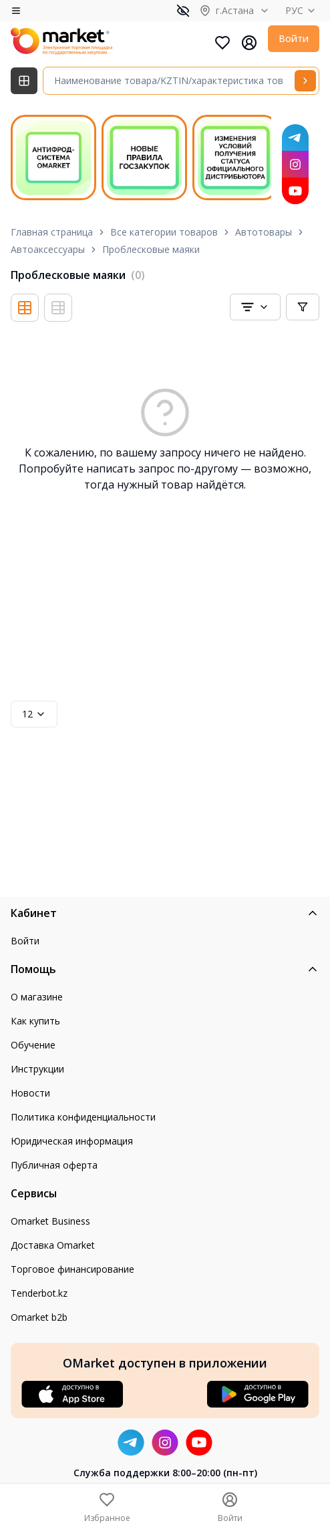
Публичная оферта (54, 1165)
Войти (294, 38)
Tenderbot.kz (39, 1293)
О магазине (37, 996)
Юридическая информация (72, 1141)
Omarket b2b (39, 1317)
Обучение (33, 1044)
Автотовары (263, 232)
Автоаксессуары (48, 249)
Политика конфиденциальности (83, 1117)
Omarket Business (50, 1221)
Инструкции (37, 1068)
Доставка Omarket (53, 1245)
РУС (302, 10)
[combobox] (255, 307)
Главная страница (52, 232)
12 (34, 713)
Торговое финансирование (72, 1269)
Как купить (35, 1020)
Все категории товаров (164, 232)
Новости (30, 1093)
